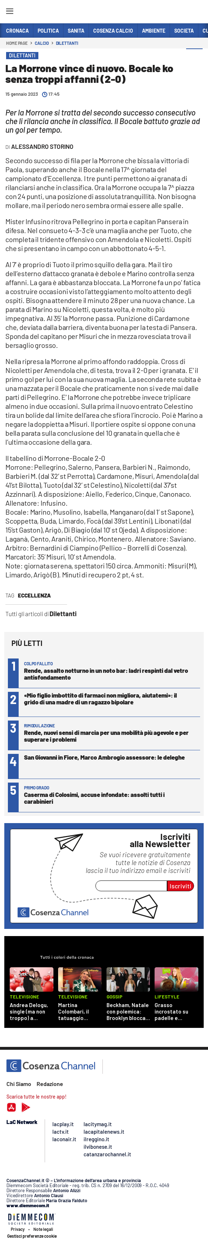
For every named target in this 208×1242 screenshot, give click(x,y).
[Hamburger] (9, 12)
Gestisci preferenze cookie (32, 1235)
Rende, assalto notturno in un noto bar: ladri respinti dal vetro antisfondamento (106, 674)
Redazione (50, 1083)
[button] (194, 57)
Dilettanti (67, 43)
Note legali (43, 1229)
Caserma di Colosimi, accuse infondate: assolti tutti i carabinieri (94, 798)
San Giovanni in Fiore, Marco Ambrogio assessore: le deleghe (104, 757)
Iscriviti (181, 886)
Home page (17, 43)
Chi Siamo (18, 1083)
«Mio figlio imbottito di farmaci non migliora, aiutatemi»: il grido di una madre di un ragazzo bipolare (100, 698)
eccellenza (34, 595)
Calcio (41, 43)
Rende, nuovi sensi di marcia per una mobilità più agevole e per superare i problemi (106, 736)
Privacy (18, 1229)
